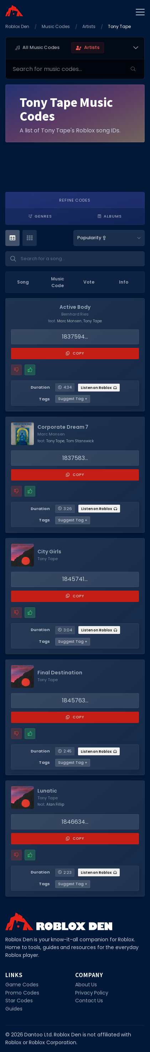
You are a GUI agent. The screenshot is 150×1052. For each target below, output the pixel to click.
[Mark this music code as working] (30, 370)
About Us (86, 984)
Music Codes (56, 26)
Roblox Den (17, 26)
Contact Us (89, 1000)
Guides (13, 1008)
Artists (88, 26)
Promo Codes (22, 992)
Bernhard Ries (75, 314)
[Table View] (12, 238)
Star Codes (19, 1000)
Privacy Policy (92, 992)
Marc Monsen (69, 321)
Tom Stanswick (80, 441)
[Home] (14, 11)
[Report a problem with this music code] (16, 370)
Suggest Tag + (72, 398)
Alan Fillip (55, 804)
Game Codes (21, 984)
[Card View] (29, 238)
